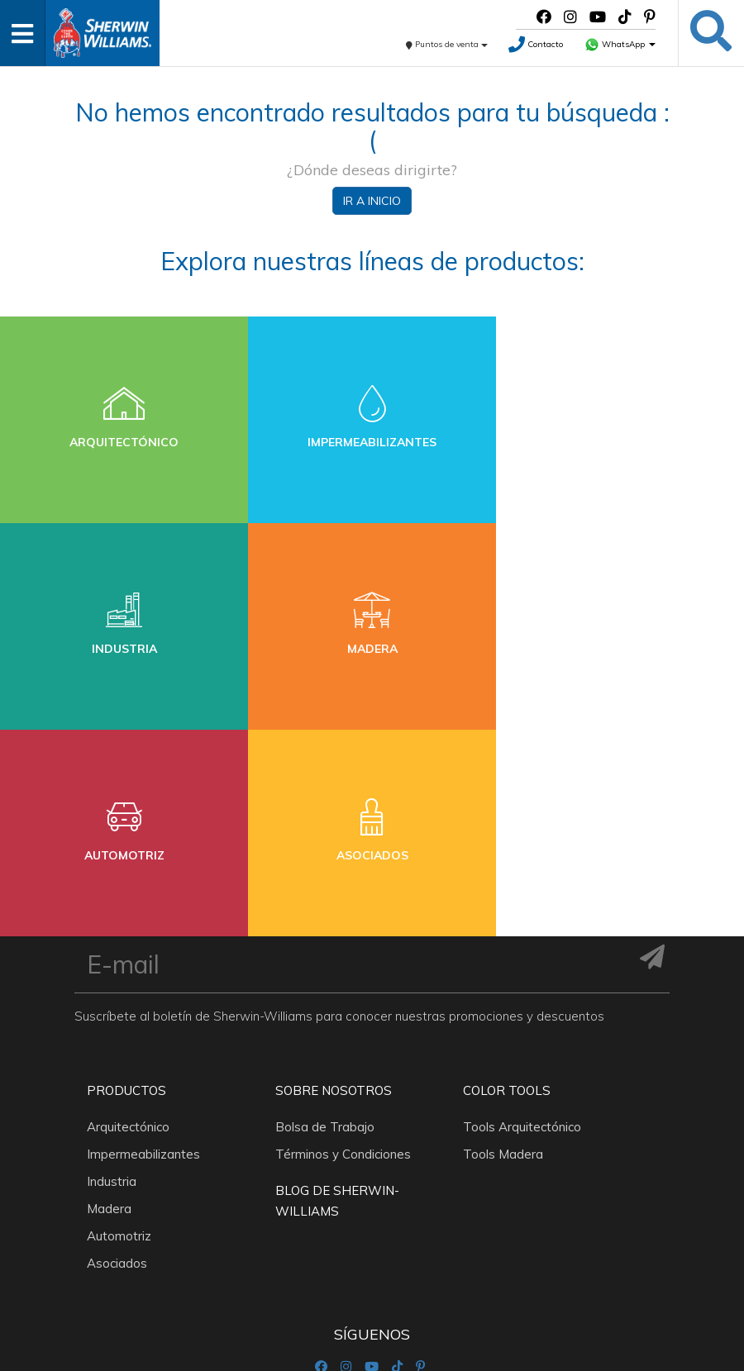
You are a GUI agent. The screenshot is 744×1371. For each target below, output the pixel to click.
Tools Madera (503, 947)
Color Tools (507, 884)
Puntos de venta (447, 44)
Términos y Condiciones (343, 947)
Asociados (117, 1056)
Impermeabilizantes (143, 947)
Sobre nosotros (333, 884)
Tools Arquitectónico (522, 920)
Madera (109, 1002)
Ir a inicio (372, 200)
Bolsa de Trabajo (324, 920)
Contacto (535, 44)
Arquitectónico (128, 920)
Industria (111, 975)
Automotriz (119, 1029)
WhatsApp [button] (620, 44)
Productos (126, 884)
